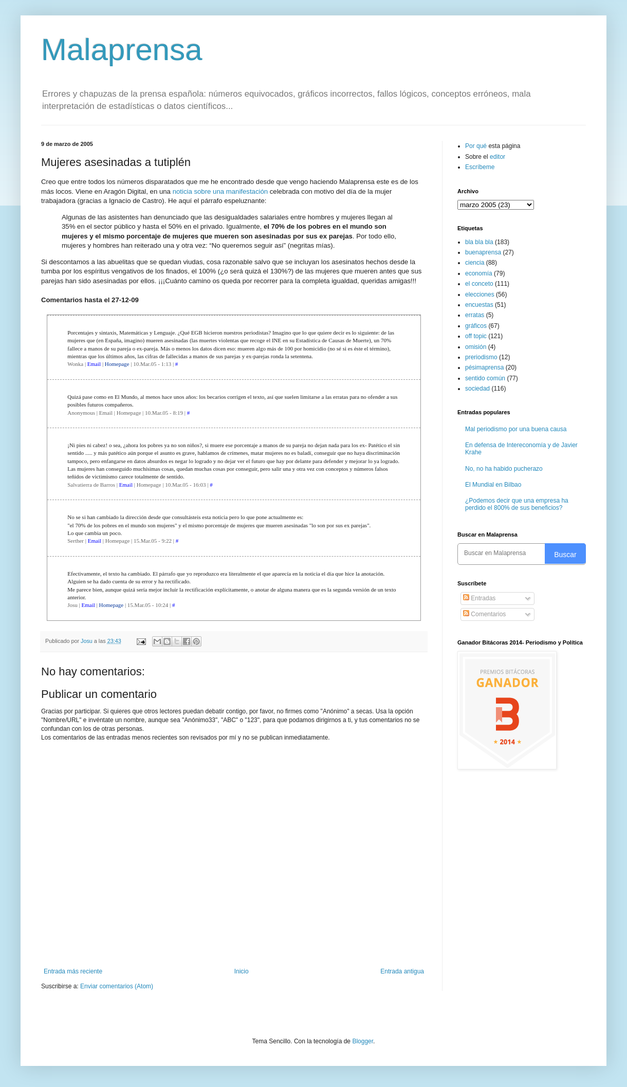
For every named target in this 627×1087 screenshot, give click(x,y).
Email (94, 364)
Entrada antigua (402, 971)
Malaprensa (121, 49)
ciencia (474, 262)
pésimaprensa (484, 367)
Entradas (479, 598)
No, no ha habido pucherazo (504, 468)
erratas (474, 315)
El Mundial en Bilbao (493, 484)
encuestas (479, 304)
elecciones (479, 294)
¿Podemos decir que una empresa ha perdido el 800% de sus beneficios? (516, 504)
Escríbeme (479, 167)
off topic (476, 336)
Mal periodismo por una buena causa (515, 429)
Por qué (476, 146)
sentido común (485, 378)
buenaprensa (483, 252)
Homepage (117, 364)
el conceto (479, 283)
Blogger (362, 1041)
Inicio (241, 971)
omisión (475, 347)
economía (478, 273)
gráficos (476, 325)
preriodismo (481, 357)
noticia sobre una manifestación (220, 191)
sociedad (477, 388)
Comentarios (484, 614)
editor (497, 156)
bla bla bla (479, 242)
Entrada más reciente (73, 971)
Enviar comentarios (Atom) (116, 986)
